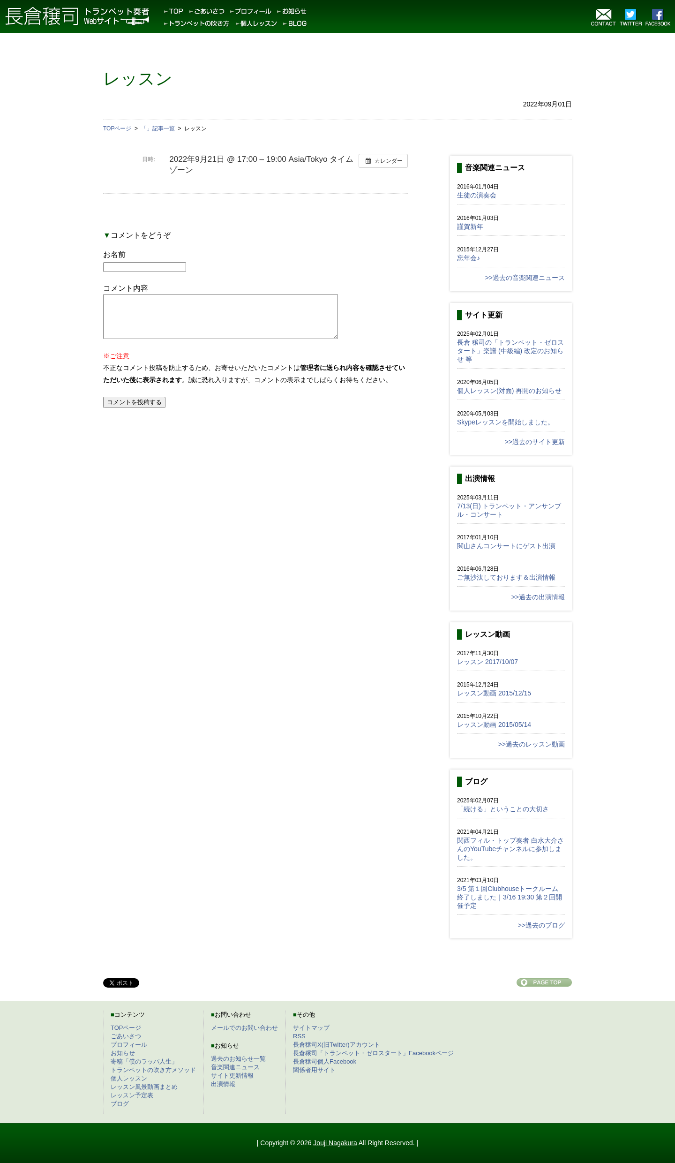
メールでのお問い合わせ (244, 1027)
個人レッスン (129, 1078)
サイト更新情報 (232, 1075)
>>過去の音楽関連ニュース (525, 277)
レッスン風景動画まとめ (144, 1086)
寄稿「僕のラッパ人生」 (144, 1061)
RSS (299, 1036)
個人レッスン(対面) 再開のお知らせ (509, 390)
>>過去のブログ (541, 925)
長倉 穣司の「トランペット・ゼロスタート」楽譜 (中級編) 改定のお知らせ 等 (510, 351)
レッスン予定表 (132, 1095)
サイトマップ (311, 1027)
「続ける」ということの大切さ (503, 809)
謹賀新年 (470, 226)
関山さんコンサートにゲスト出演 (506, 546)
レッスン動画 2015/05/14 (494, 724)
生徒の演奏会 (476, 195)
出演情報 (223, 1083)
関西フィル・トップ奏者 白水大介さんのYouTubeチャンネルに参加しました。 (510, 849)
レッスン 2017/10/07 (487, 661)
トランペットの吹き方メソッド (153, 1069)
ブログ (120, 1103)
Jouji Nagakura (335, 1143)
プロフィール (129, 1044)
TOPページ (126, 1027)
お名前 (114, 254)
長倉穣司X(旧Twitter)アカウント (336, 1044)
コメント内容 (125, 288)
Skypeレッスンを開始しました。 (505, 422)
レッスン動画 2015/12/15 (494, 693)
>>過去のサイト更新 (535, 442)
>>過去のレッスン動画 (531, 744)
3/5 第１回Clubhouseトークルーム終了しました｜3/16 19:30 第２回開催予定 (509, 897)
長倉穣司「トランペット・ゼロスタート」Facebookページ (373, 1053)
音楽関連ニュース (235, 1067)
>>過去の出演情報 (538, 597)
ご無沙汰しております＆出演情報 (506, 577)
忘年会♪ (468, 258)
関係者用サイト (314, 1069)
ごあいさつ (126, 1036)
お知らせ (123, 1053)
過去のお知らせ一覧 (238, 1058)
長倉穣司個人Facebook (324, 1061)
